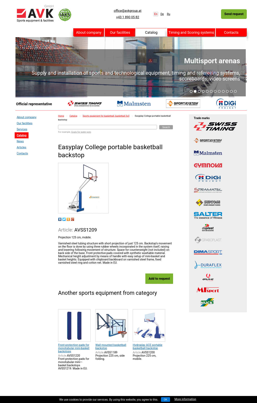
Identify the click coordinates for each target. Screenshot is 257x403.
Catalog (151, 32)
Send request (233, 14)
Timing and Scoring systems (191, 32)
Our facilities (120, 32)
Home (61, 116)
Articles (21, 147)
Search (166, 127)
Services (22, 129)
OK (165, 399)
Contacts (231, 32)
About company (88, 32)
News (20, 141)
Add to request (159, 279)
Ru (168, 14)
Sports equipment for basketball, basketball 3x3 (106, 116)
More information (185, 399)
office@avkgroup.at (128, 10)
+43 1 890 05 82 (127, 17)
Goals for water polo (81, 132)
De (162, 14)
